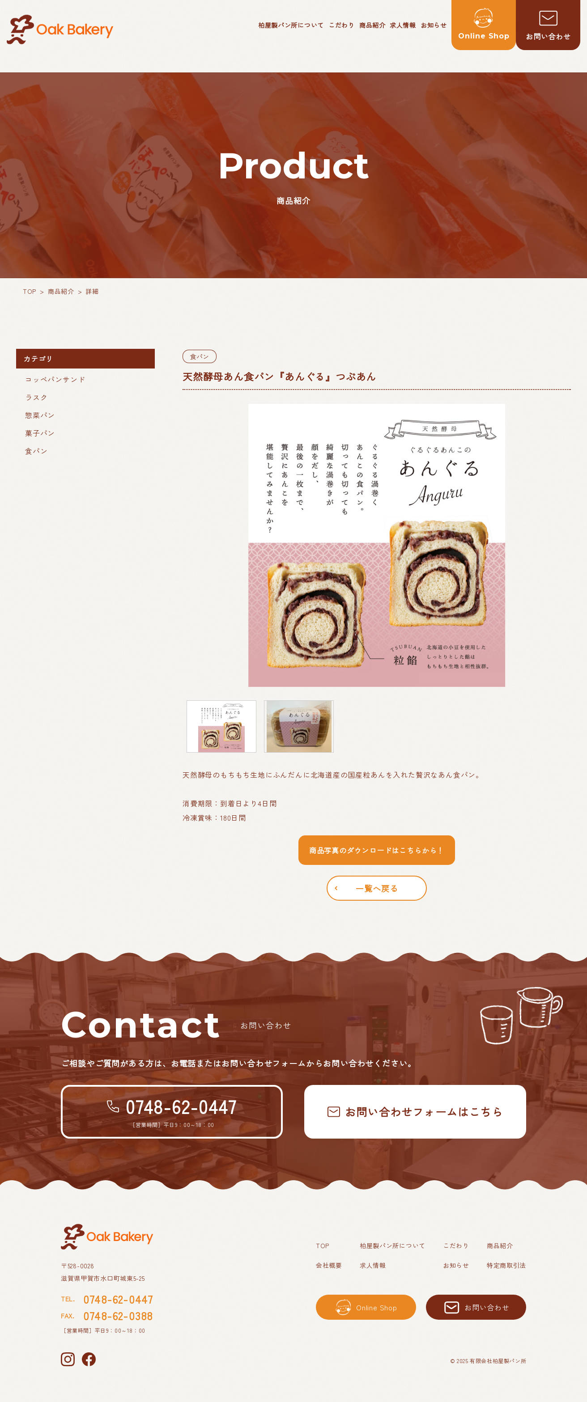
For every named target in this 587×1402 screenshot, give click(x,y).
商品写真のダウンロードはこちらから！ (376, 850)
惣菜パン (40, 415)
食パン (36, 450)
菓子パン (40, 433)
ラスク (36, 397)
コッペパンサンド (55, 379)
